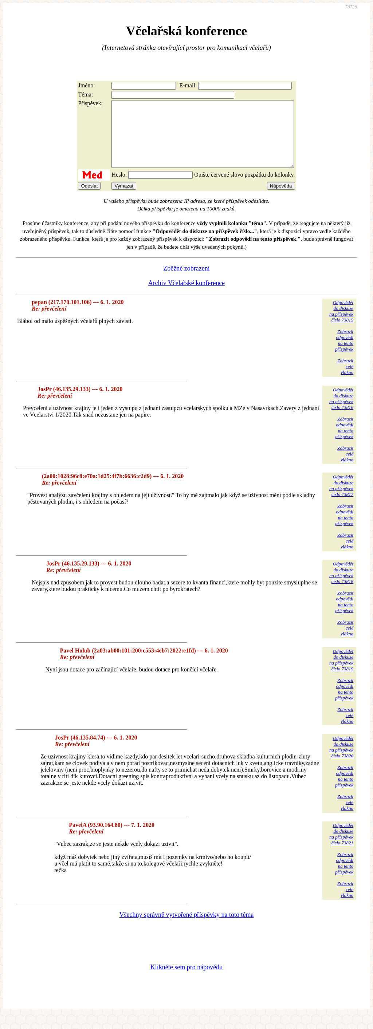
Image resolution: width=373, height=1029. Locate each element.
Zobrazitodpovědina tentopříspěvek (344, 353)
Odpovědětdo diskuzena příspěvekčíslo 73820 (341, 760)
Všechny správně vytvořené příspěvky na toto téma (186, 927)
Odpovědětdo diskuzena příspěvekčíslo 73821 (341, 847)
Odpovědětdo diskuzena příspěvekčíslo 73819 (341, 673)
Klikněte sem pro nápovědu (186, 980)
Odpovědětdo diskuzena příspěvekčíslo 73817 (341, 498)
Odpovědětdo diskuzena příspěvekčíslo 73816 (341, 411)
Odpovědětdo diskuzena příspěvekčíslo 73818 (341, 585)
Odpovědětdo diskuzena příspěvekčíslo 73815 (341, 324)
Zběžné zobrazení (186, 281)
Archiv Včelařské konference (186, 296)
